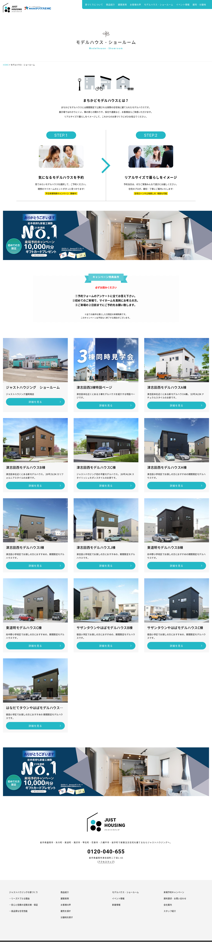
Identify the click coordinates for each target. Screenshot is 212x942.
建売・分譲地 (199, 4)
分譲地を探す (67, 917)
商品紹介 (110, 4)
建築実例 (122, 4)
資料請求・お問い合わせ (176, 898)
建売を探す (66, 910)
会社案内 (168, 904)
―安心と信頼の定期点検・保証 (24, 904)
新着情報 (116, 904)
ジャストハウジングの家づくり (24, 892)
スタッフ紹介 (170, 910)
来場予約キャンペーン (175, 892)
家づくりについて (94, 4)
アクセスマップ (106, 861)
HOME (6, 64)
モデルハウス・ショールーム (158, 4)
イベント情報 (183, 4)
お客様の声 (135, 4)
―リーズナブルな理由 (20, 898)
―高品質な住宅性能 (19, 910)
